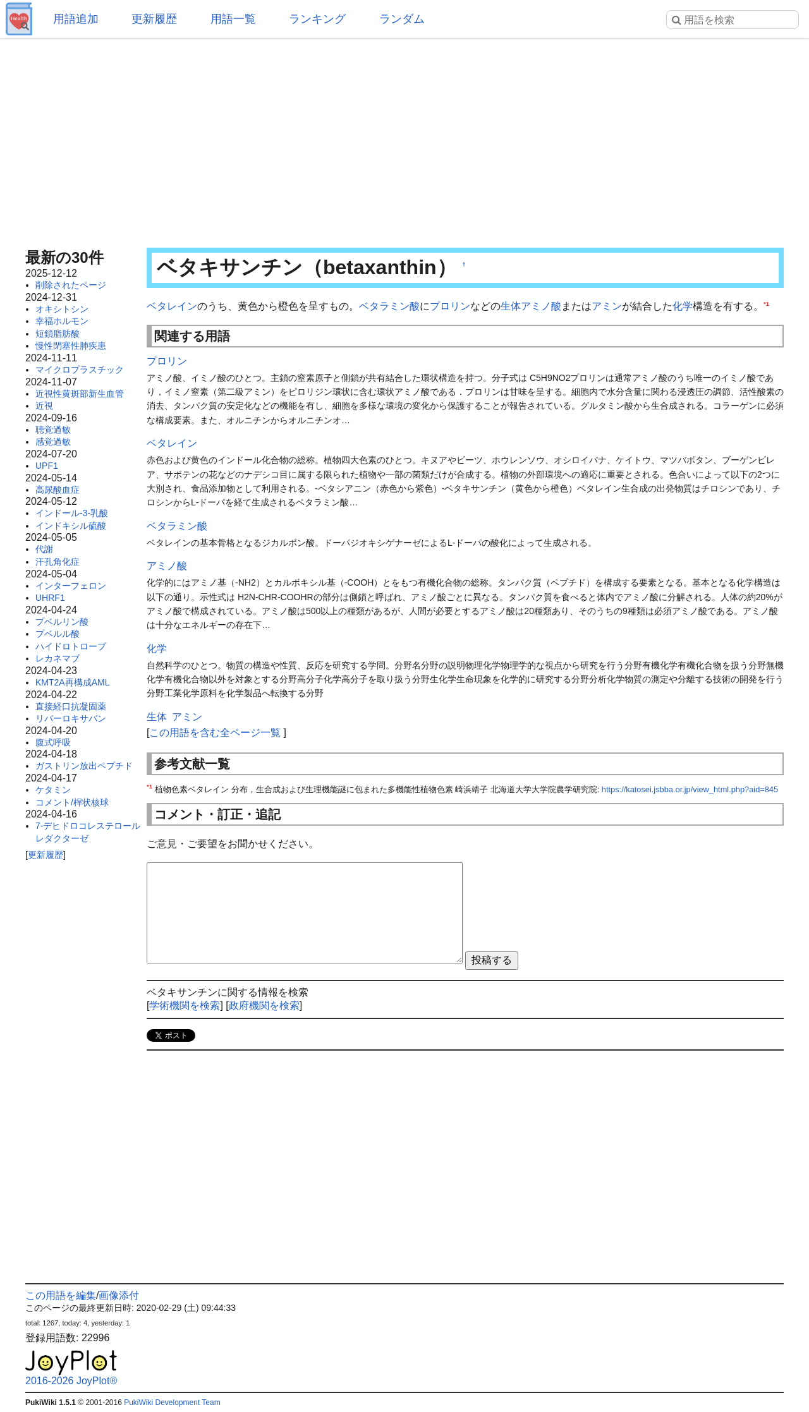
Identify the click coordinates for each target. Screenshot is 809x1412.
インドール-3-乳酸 (71, 513)
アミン (607, 306)
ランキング (317, 19)
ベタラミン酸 (389, 306)
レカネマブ (57, 658)
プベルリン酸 (61, 622)
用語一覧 (233, 19)
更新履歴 (154, 19)
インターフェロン (70, 586)
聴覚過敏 (53, 430)
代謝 (44, 549)
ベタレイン (172, 306)
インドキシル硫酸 (70, 526)
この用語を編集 (60, 1295)
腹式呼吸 (53, 742)
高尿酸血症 (57, 490)
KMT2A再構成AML (72, 682)
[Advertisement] (404, 139)
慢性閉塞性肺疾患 (70, 346)
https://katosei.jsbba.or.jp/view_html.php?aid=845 (690, 789)
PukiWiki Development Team (172, 1402)
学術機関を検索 (184, 1005)
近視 (44, 406)
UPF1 (46, 466)
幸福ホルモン (61, 321)
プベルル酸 (57, 634)
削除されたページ (70, 285)
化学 (682, 306)
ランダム (402, 19)
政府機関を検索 (264, 1005)
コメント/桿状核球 (72, 802)
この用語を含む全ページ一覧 (215, 732)
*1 (766, 303)
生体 (511, 306)
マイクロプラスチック (79, 370)
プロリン (450, 306)
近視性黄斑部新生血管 (79, 394)
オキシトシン (61, 309)
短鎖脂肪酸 (57, 334)
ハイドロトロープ (70, 646)
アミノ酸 (541, 306)
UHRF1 (50, 598)
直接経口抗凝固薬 (70, 706)
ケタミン (53, 790)
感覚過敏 (53, 442)
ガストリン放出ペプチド (84, 766)
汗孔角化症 (57, 562)
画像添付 (119, 1295)
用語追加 (76, 19)
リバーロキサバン (70, 718)
